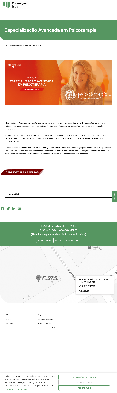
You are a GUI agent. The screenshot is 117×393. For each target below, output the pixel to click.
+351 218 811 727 (87, 286)
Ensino (8, 319)
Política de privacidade (17, 389)
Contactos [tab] (13, 194)
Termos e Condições (13, 328)
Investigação (10, 323)
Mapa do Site (42, 315)
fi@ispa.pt (84, 291)
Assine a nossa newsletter (47, 328)
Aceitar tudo (84, 388)
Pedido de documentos (67, 241)
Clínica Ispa (10, 315)
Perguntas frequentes (45, 319)
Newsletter (44, 241)
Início (6, 45)
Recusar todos (84, 383)
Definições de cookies (84, 377)
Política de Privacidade (46, 323)
